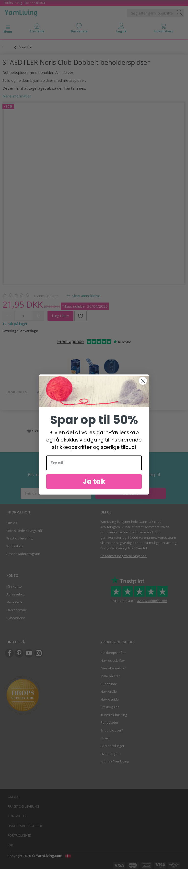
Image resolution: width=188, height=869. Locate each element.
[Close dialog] (143, 380)
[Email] (94, 462)
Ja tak (94, 481)
